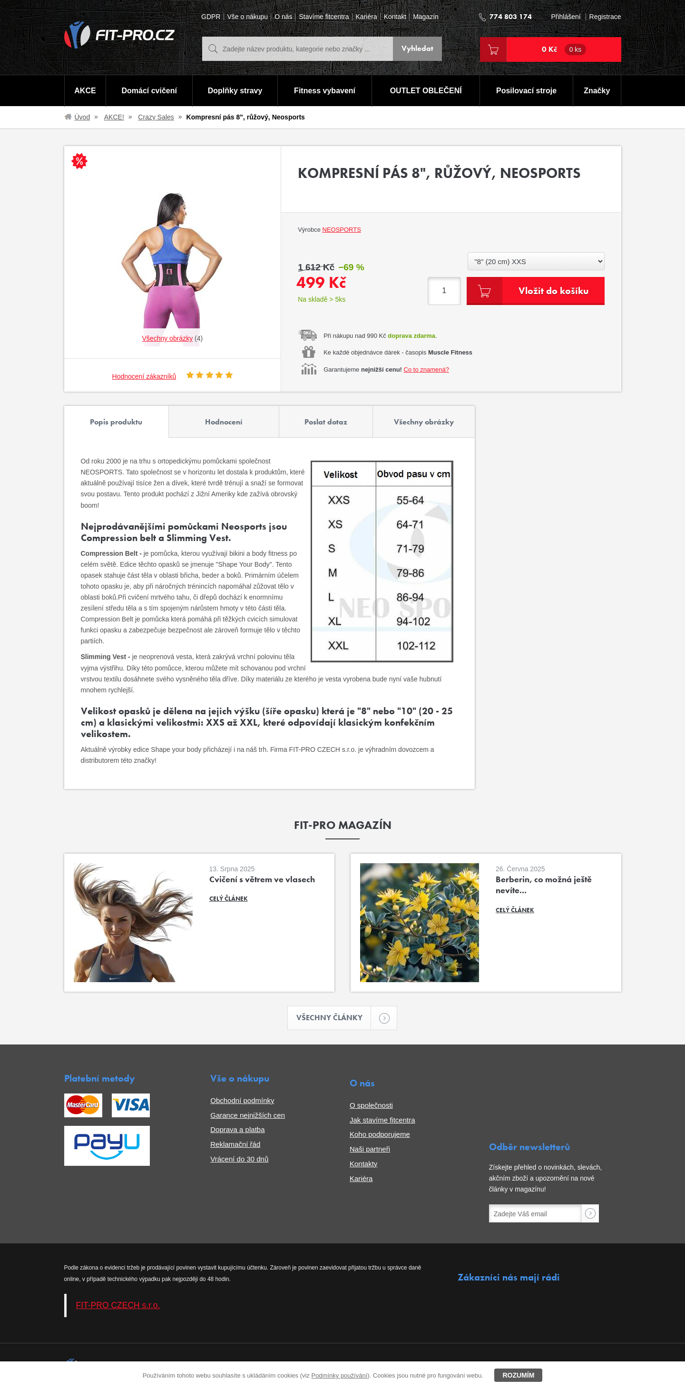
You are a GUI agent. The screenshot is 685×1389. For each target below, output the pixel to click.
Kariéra (366, 16)
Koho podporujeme (380, 1134)
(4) (172, 338)
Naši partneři (370, 1149)
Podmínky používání (339, 1375)
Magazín (426, 16)
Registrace (605, 16)
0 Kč (564, 49)
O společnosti (371, 1105)
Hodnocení (223, 422)
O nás (283, 16)
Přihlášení (565, 16)
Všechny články (334, 1018)
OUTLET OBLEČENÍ (426, 91)
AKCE (85, 91)
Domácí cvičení (149, 91)
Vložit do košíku (553, 291)
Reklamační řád (235, 1144)
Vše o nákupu (247, 16)
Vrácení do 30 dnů (239, 1159)
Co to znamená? (426, 369)
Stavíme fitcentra (324, 16)
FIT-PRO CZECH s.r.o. (118, 1305)
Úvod (82, 117)
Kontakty (363, 1164)
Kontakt (395, 16)
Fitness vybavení (324, 91)
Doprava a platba (237, 1129)
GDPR (210, 16)
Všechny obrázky (424, 422)
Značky (597, 91)
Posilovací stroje (526, 91)
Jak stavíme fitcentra (382, 1120)
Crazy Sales (156, 117)
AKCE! (114, 117)
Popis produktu (116, 422)
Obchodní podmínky (242, 1100)
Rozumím (518, 1375)
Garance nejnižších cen (247, 1115)
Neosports (342, 229)
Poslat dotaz (325, 422)
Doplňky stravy (235, 91)
